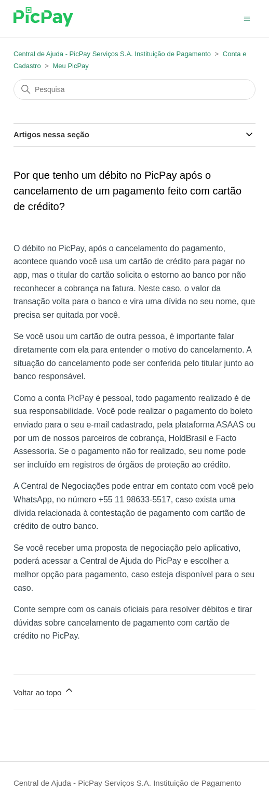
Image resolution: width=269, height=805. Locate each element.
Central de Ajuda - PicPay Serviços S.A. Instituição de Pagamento (112, 54)
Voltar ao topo (44, 691)
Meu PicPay (70, 66)
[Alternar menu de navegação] (247, 18)
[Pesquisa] (134, 89)
